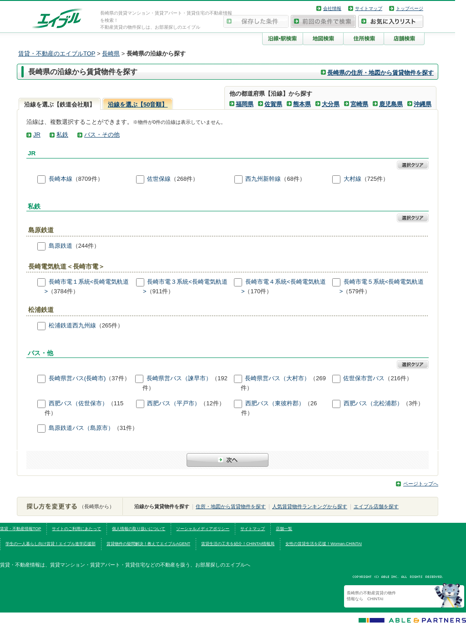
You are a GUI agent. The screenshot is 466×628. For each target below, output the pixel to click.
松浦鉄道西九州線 (72, 325)
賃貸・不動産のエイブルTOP (56, 53)
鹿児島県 (391, 104)
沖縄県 (422, 104)
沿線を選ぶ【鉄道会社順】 (59, 104)
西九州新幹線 (263, 178)
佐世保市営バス (364, 378)
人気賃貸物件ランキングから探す (309, 506)
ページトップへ (420, 483)
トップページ (409, 8)
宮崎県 (359, 104)
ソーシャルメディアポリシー (202, 528)
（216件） (398, 378)
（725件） (375, 178)
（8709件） (87, 178)
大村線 (352, 178)
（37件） (118, 378)
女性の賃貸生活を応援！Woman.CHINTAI (323, 543)
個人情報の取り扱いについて (138, 528)
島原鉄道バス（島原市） (81, 428)
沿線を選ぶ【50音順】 (137, 104)
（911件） (160, 291)
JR (37, 134)
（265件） (110, 325)
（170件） (258, 291)
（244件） (86, 245)
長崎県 (111, 53)
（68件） (293, 178)
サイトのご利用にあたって (76, 528)
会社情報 (332, 8)
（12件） (212, 403)
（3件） (413, 403)
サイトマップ (368, 8)
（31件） (126, 428)
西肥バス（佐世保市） (78, 403)
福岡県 (244, 104)
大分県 (330, 104)
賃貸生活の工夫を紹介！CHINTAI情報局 (237, 543)
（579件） (356, 291)
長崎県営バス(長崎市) (77, 378)
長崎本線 (60, 178)
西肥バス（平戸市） (173, 403)
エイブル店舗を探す (376, 506)
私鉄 (62, 134)
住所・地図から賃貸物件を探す (231, 506)
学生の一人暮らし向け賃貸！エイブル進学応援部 (50, 543)
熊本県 (302, 104)
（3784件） (63, 291)
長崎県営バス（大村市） (277, 378)
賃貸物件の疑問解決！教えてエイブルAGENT (148, 543)
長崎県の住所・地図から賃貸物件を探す (380, 72)
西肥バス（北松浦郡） (373, 403)
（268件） (184, 178)
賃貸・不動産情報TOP (20, 528)
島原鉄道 (60, 245)
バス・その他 (102, 134)
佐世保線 (159, 178)
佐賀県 (273, 104)
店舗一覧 (284, 528)
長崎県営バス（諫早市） (179, 378)
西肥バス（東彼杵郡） (274, 403)
